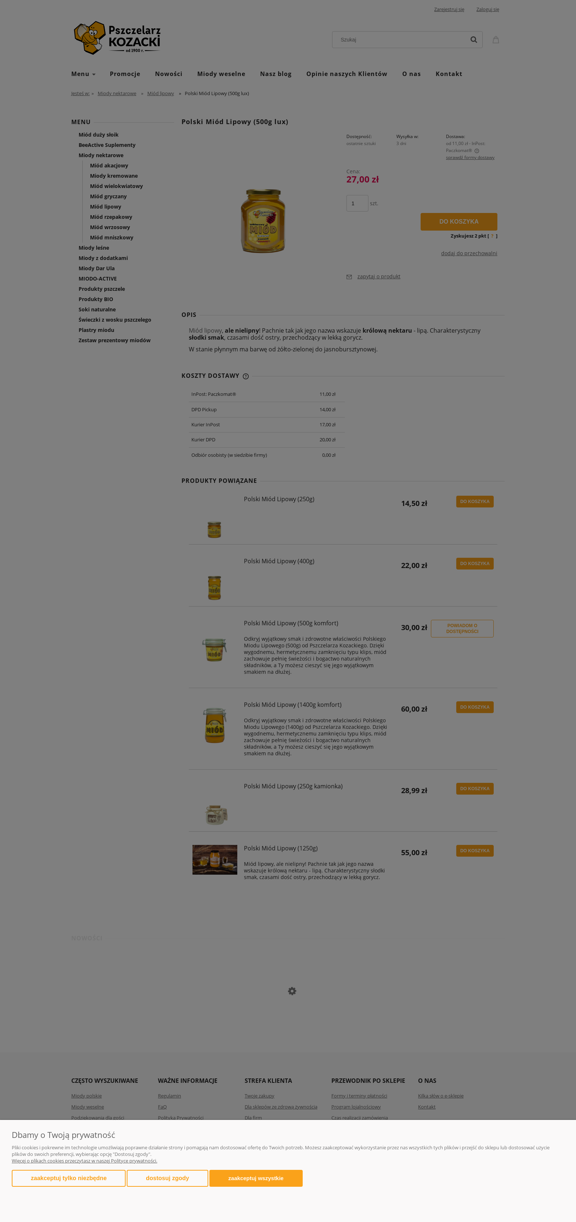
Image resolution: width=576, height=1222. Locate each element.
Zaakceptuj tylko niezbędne (69, 1178)
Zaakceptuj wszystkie (256, 1178)
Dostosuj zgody (167, 1178)
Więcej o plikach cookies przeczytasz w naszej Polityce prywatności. (84, 1160)
